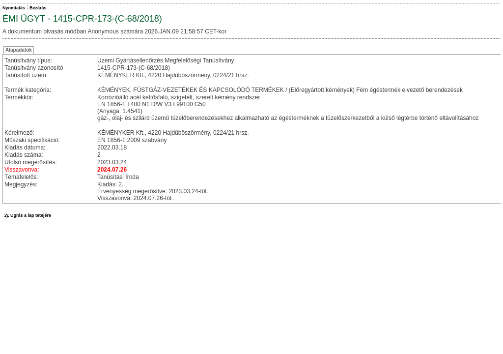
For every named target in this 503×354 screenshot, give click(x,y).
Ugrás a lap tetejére (26, 215)
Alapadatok (18, 50)
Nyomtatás (13, 7)
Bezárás (38, 7)
